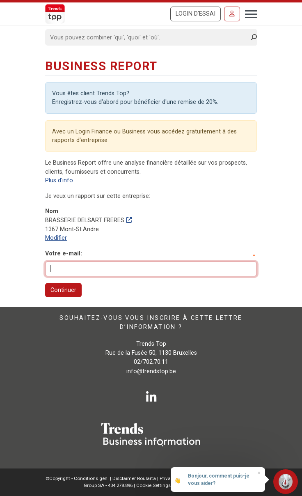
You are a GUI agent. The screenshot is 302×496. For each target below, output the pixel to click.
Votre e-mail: (63, 253)
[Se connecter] (232, 14)
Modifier (56, 237)
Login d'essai (195, 13)
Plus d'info (59, 180)
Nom (51, 211)
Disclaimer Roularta (134, 478)
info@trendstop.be (151, 371)
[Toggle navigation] (248, 13)
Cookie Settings (154, 485)
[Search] (148, 37)
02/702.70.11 (151, 361)
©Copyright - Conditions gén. (77, 478)
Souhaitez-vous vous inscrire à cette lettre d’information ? (150, 323)
